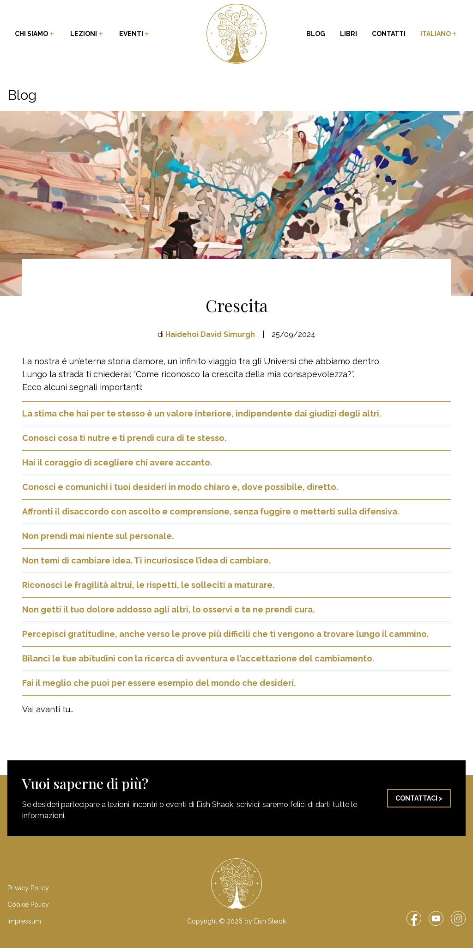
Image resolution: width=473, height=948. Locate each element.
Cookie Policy (28, 904)
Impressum (24, 921)
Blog (315, 33)
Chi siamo (35, 33)
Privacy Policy (28, 888)
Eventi (135, 33)
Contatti (389, 33)
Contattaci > (419, 798)
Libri (348, 33)
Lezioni (87, 33)
